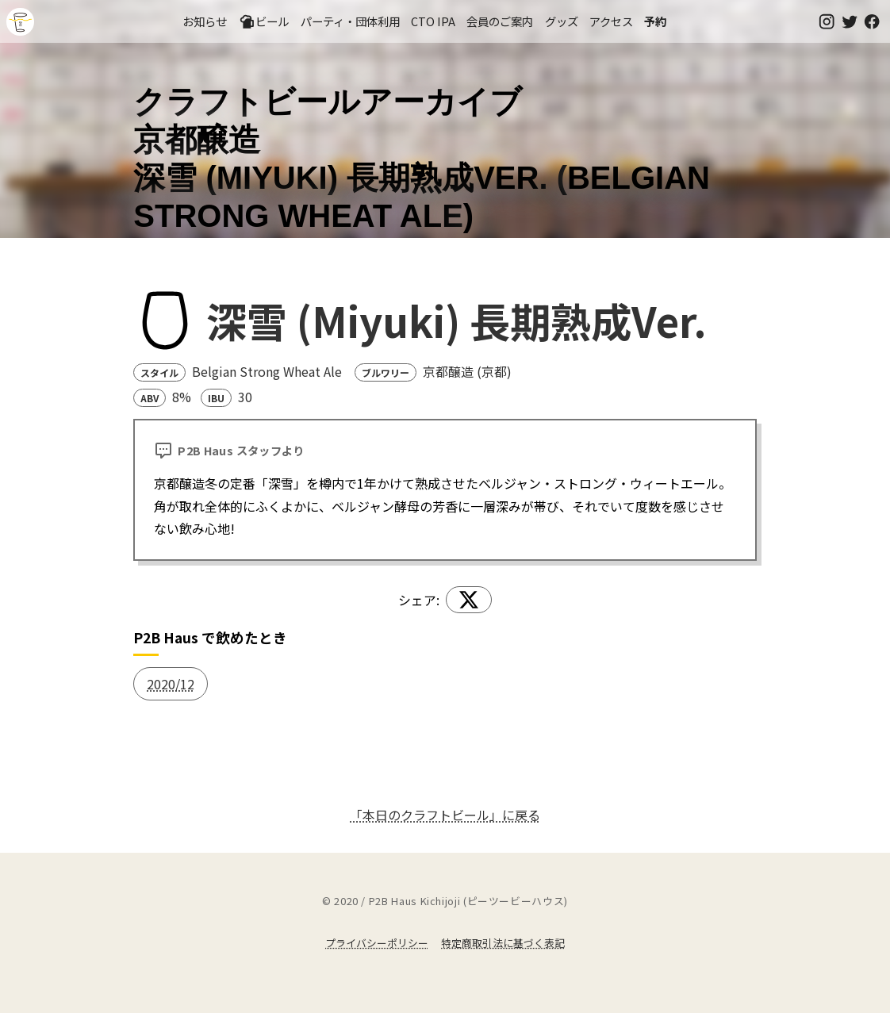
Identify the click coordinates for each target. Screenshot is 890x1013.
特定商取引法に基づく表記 (503, 942)
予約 (655, 21)
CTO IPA (433, 21)
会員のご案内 (499, 21)
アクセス (611, 21)
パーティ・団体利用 (350, 21)
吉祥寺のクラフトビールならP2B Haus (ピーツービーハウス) (20, 22)
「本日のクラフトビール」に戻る (445, 814)
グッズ (561, 21)
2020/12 (170, 683)
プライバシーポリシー (376, 942)
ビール (264, 21)
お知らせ (204, 21)
